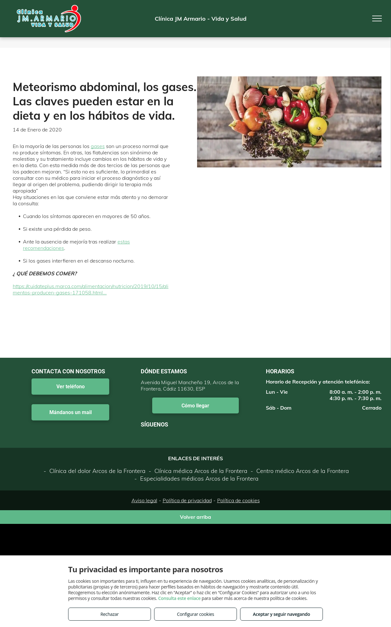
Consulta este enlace (179, 598)
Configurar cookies (195, 614)
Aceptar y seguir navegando (281, 614)
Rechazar (109, 614)
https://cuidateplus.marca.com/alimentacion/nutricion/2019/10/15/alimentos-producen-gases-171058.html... (90, 289)
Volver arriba (195, 517)
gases (98, 146)
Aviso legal (144, 500)
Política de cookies (238, 500)
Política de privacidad (187, 500)
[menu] (377, 18)
